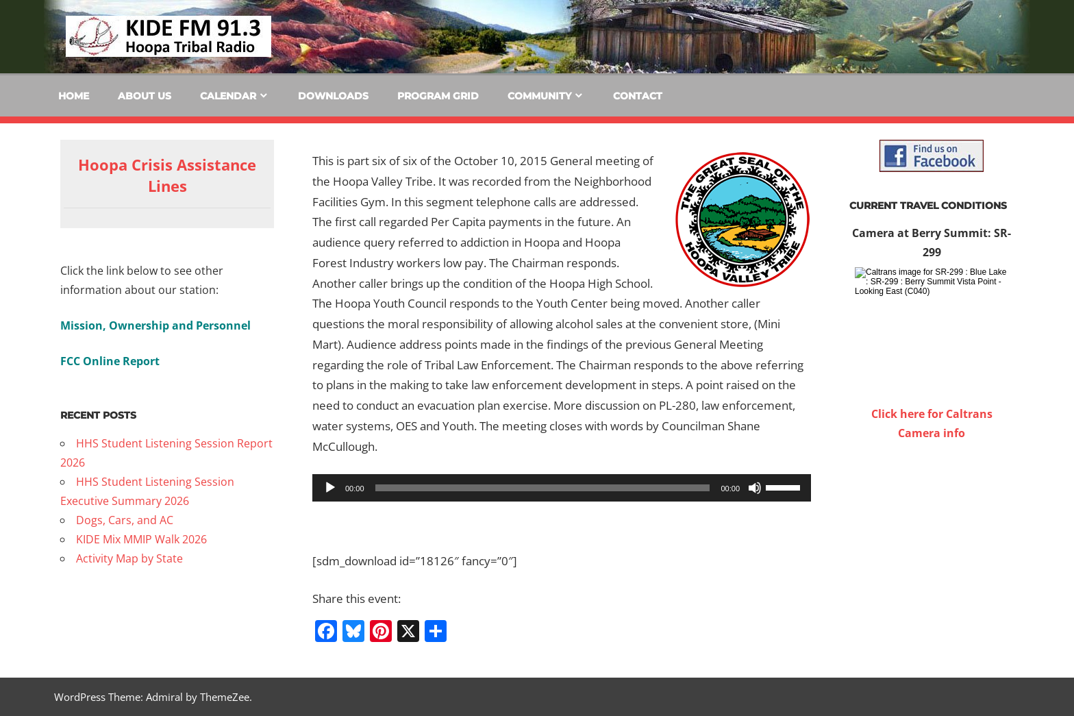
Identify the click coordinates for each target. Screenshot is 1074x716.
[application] (561, 488)
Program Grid (438, 96)
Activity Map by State (129, 558)
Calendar (228, 96)
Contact (637, 96)
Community (539, 96)
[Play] (330, 488)
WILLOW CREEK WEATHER (931, 494)
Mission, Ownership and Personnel (155, 325)
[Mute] (755, 488)
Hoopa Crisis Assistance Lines (167, 175)
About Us (144, 96)
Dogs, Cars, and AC (124, 520)
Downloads (333, 96)
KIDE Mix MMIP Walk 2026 (141, 539)
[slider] (542, 487)
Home (73, 96)
